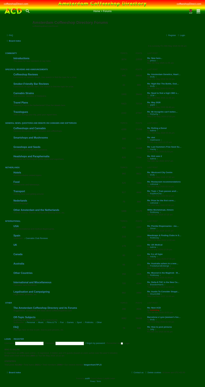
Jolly (152, 329)
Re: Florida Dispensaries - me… (163, 226)
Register (19, 339)
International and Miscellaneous (32, 282)
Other (8, 303)
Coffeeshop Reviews (25, 74)
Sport (78, 322)
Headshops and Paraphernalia (31, 156)
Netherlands (12, 167)
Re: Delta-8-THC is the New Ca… (163, 282)
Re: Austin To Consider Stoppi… (163, 291)
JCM (152, 95)
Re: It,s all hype (155, 254)
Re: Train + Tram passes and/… (162, 191)
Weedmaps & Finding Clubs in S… (164, 235)
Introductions (21, 58)
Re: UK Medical (154, 245)
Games (69, 322)
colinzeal (154, 184)
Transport (19, 191)
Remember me (115, 343)
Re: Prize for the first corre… (161, 200)
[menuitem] (9, 35)
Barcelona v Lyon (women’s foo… (164, 317)
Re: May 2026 (154, 102)
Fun (61, 322)
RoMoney (154, 212)
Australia (18, 263)
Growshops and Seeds (26, 147)
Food (16, 182)
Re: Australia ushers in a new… (162, 263)
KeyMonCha (156, 193)
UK (15, 245)
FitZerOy (154, 114)
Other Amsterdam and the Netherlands (36, 210)
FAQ (16, 327)
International (13, 221)
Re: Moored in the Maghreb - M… (163, 273)
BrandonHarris (157, 284)
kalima (153, 130)
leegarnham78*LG (93, 365)
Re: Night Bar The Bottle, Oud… (163, 84)
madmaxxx (155, 140)
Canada (17, 254)
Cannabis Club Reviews (36, 238)
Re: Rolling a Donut (157, 128)
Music (39, 322)
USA (16, 226)
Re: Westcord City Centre (159, 172)
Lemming (154, 310)
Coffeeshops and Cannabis (29, 128)
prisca (153, 60)
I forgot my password (95, 343)
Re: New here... (154, 58)
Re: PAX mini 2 (154, 156)
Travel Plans (20, 102)
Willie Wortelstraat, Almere (160, 210)
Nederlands (20, 200)
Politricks (88, 322)
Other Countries (22, 273)
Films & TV (51, 322)
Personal (30, 322)
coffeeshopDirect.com (16, 4)
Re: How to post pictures (159, 327)
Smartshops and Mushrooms (30, 137)
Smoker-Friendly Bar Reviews (31, 84)
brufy (152, 77)
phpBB (87, 378)
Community (11, 53)
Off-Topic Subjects (24, 317)
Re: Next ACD (154, 308)
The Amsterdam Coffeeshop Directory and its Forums (45, 308)
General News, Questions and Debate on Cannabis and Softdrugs (41, 123)
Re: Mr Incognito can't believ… (162, 112)
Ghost (153, 228)
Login (7, 339)
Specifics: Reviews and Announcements (26, 69)
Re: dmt (151, 137)
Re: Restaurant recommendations (164, 182)
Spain (16, 235)
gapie (152, 105)
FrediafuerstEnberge (159, 266)
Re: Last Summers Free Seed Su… (164, 147)
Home (96, 11)
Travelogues (20, 112)
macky (153, 149)
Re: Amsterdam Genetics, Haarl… (163, 74)
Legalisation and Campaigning (31, 291)
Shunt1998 (155, 294)
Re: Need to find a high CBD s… (163, 93)
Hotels (17, 172)
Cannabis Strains (23, 93)
